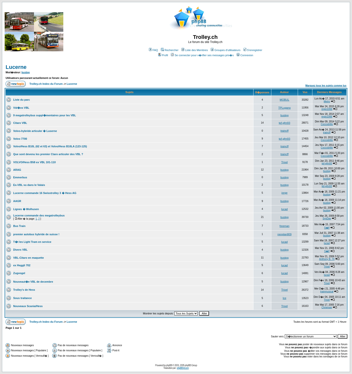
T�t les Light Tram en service (32, 241)
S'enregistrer (252, 50)
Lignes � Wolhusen (26, 209)
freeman (284, 225)
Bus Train (19, 225)
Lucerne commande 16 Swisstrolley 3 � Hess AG (44, 193)
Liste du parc (21, 99)
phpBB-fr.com (183, 368)
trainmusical (326, 291)
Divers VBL (20, 249)
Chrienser (326, 307)
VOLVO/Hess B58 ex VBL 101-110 (34, 162)
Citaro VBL (20, 122)
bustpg (26, 72)
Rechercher (169, 50)
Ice (284, 298)
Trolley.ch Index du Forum (46, 83)
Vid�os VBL (21, 107)
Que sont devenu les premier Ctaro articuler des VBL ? (48, 154)
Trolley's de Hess (24, 289)
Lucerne (16, 67)
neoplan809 (284, 234)
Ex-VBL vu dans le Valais (29, 184)
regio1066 (326, 109)
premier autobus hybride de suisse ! (36, 234)
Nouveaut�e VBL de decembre (33, 281)
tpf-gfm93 (284, 122)
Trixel (284, 162)
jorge (284, 192)
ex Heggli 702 (21, 265)
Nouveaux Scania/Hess (28, 306)
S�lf (327, 227)
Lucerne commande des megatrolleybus (39, 215)
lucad (284, 209)
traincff (284, 130)
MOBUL (284, 99)
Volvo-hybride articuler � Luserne (35, 130)
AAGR (17, 201)
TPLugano (284, 107)
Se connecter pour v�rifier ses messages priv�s (202, 55)
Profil (163, 55)
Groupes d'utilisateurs (225, 50)
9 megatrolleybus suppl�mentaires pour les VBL (44, 115)
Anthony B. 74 (327, 259)
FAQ (153, 50)
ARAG (17, 169)
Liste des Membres (194, 50)
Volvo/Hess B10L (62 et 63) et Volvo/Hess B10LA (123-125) (50, 146)
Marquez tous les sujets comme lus (325, 85)
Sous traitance (22, 298)
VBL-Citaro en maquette (28, 257)
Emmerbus (20, 177)
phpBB (169, 365)
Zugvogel (19, 273)
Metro (327, 101)
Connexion (245, 55)
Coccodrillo (327, 124)
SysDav (327, 218)
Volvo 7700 (20, 138)
